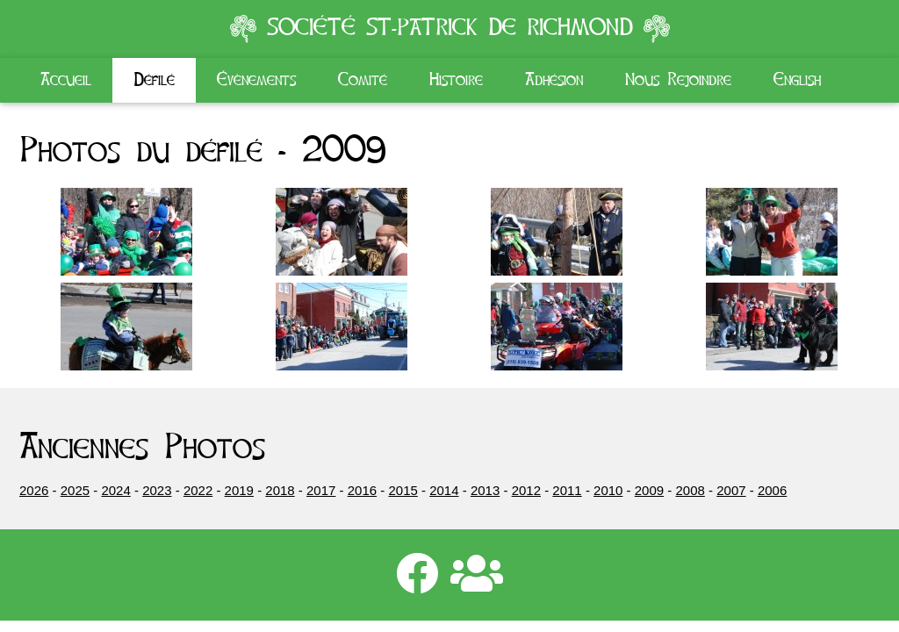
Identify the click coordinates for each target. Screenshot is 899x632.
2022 (197, 490)
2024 (115, 490)
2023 (156, 490)
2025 (75, 490)
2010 (607, 490)
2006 (772, 490)
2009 (649, 490)
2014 (443, 490)
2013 (485, 490)
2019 (239, 490)
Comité (362, 80)
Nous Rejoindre (678, 80)
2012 (526, 490)
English (797, 80)
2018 (279, 490)
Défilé (154, 80)
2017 (320, 490)
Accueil (65, 80)
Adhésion (554, 80)
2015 (402, 490)
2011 (566, 490)
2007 (730, 490)
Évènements (256, 80)
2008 (690, 490)
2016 (362, 490)
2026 (33, 490)
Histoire (456, 80)
